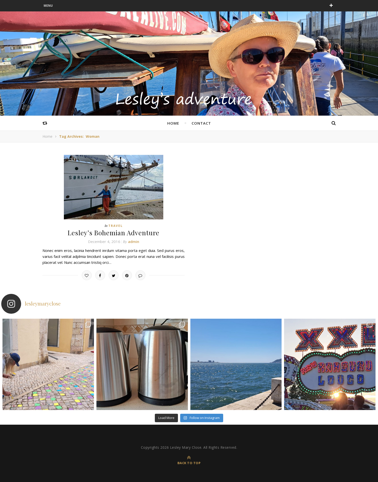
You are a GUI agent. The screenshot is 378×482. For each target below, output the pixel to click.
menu (48, 5)
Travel (115, 226)
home (173, 123)
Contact (201, 123)
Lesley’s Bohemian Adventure (113, 232)
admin (133, 241)
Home (47, 136)
